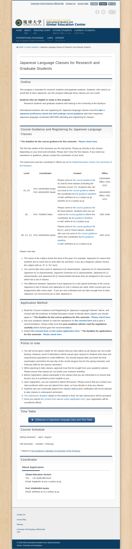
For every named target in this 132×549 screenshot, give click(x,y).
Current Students (84, 31)
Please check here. (88, 141)
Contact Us (71, 3)
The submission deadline (36, 395)
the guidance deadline (85, 194)
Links (50, 39)
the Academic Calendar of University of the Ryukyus (55, 451)
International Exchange (30, 39)
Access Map (82, 3)
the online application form (66, 331)
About (27, 31)
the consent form (83, 320)
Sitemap (60, 39)
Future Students (62, 31)
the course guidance (82, 180)
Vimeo (107, 12)
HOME (19, 30)
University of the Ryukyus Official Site (47, 3)
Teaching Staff (41, 31)
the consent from (48, 399)
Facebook (101, 12)
